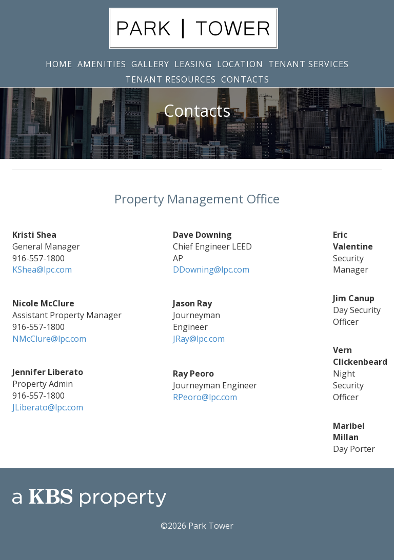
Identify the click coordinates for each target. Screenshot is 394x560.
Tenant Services (308, 64)
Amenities (101, 64)
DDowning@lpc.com (211, 269)
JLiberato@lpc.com (47, 407)
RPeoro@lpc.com (205, 397)
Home (59, 64)
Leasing (193, 64)
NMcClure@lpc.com (49, 338)
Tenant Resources (170, 79)
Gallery (150, 64)
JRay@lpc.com (199, 338)
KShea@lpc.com (42, 269)
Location (240, 64)
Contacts (245, 79)
